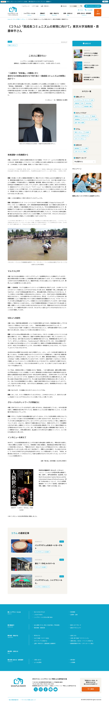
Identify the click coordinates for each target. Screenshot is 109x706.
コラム (14, 19)
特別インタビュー (21, 19)
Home (9, 19)
